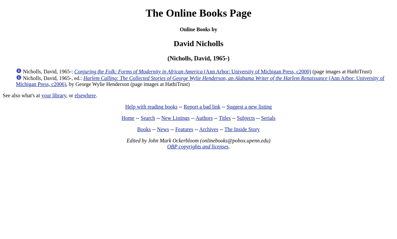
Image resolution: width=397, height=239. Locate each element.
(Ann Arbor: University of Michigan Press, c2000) (192, 71)
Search (148, 118)
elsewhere (85, 95)
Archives (208, 129)
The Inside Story (242, 129)
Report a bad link (202, 107)
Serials (268, 118)
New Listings (175, 118)
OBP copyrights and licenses (198, 146)
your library (53, 95)
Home (127, 118)
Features (184, 129)
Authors (204, 118)
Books (144, 129)
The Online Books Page (198, 13)
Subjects (246, 118)
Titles (225, 118)
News (163, 129)
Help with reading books (151, 107)
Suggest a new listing (249, 107)
